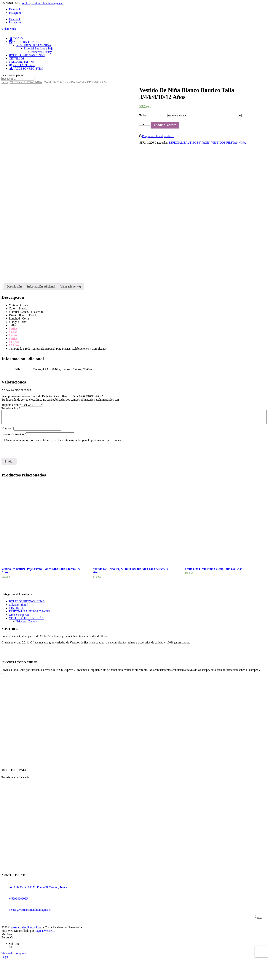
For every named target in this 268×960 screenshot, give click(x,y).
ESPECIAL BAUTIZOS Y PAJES (189, 142)
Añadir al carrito (165, 125)
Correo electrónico (13, 434)
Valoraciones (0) (70, 286)
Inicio (4, 82)
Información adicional (41, 286)
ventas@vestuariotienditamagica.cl (26, 909)
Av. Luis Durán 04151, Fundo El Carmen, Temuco (39, 887)
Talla (142, 115)
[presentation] (26, 450)
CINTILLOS (16, 58)
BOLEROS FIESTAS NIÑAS (27, 55)
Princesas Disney (41, 51)
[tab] (14, 286)
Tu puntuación (11, 404)
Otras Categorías (19, 614)
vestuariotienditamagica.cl (26, 927)
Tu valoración (10, 408)
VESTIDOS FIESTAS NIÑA (33, 45)
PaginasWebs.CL (45, 930)
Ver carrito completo (13, 953)
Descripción (14, 286)
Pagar (4, 956)
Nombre (7, 428)
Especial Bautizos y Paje (38, 48)
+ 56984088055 (14, 898)
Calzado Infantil (18, 604)
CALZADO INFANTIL (23, 61)
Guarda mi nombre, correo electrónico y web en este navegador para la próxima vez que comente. (64, 440)
